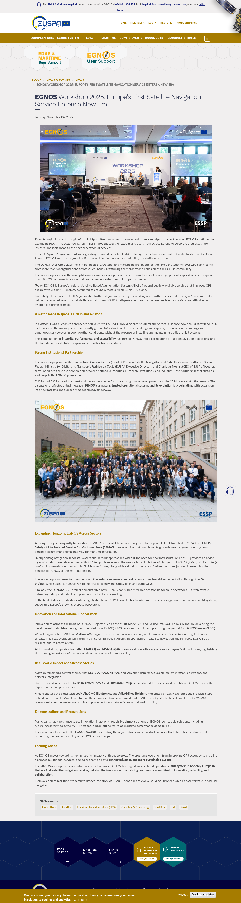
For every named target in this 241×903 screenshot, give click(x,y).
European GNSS (43, 37)
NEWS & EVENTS (131, 37)
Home (123, 22)
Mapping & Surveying (134, 807)
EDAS (90, 37)
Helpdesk (137, 22)
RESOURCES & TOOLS (181, 37)
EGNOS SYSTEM (68, 37)
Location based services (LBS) (96, 807)
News (79, 80)
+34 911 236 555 (125, 4)
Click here (80, 899)
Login (152, 22)
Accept (183, 894)
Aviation (66, 807)
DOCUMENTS (154, 37)
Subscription (187, 22)
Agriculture (49, 807)
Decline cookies (202, 894)
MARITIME (108, 37)
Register (167, 22)
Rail (173, 807)
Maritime (160, 807)
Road (183, 807)
